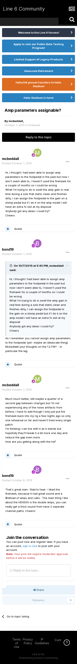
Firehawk (34, 125)
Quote (18, 228)
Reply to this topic (39, 137)
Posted (17, 163)
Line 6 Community (24, 9)
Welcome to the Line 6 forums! (38, 32)
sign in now (30, 546)
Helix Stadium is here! (39, 97)
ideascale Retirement (38, 71)
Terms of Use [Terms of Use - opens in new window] (16, 643)
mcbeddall (16, 121)
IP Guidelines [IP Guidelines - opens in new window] (42, 641)
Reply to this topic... (25, 570)
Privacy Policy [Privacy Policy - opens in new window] (28, 641)
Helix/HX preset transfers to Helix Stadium (38, 84)
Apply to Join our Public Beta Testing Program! (39, 45)
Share (38, 590)
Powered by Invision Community (38, 657)
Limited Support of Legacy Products (38, 59)
